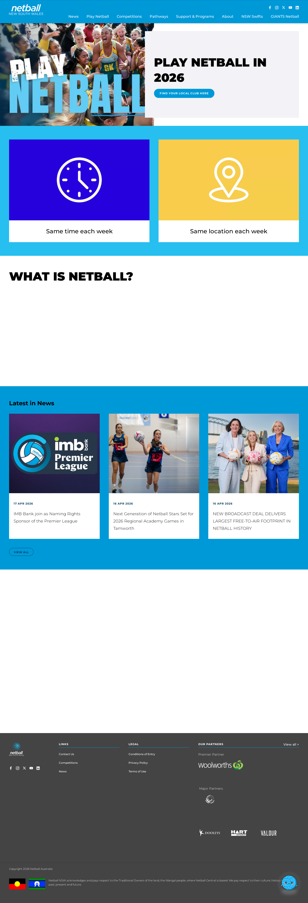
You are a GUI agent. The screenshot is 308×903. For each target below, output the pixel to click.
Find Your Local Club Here (184, 93)
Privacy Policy (138, 762)
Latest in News (31, 403)
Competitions (68, 762)
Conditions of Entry (142, 754)
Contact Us (66, 754)
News (63, 771)
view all (21, 552)
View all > (291, 744)
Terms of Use (137, 771)
